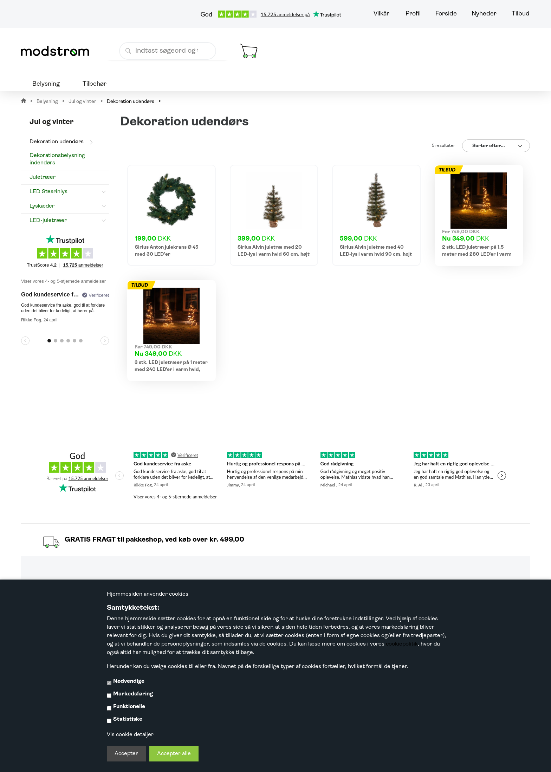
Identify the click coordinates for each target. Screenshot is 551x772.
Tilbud (521, 14)
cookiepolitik (402, 644)
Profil (413, 14)
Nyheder (484, 14)
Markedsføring (133, 694)
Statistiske (127, 719)
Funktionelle (129, 706)
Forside (446, 14)
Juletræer (43, 177)
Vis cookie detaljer (130, 735)
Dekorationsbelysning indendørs (57, 159)
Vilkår (381, 14)
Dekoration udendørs (57, 142)
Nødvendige (128, 681)
